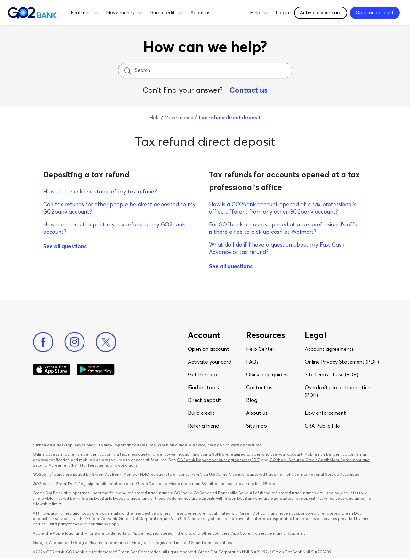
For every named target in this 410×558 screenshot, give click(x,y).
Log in (282, 13)
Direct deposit (204, 400)
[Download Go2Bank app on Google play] (96, 370)
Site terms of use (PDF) (331, 374)
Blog (251, 400)
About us (200, 13)
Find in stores (203, 387)
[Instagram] (74, 342)
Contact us (248, 90)
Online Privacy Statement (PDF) (342, 361)
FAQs (252, 361)
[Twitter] (106, 342)
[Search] (206, 70)
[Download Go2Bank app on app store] (51, 370)
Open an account (208, 349)
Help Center (260, 349)
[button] (96, 12)
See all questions (65, 246)
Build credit (201, 413)
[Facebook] (43, 342)
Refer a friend (203, 425)
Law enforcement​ (325, 413)
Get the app (202, 374)
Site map (256, 425)
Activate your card (209, 361)
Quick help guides (266, 374)
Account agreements (329, 349)
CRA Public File (322, 425)
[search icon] (127, 70)
